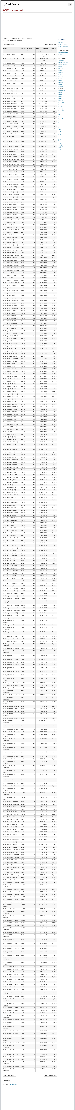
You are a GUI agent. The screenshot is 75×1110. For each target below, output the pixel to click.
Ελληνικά (60, 115)
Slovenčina (61, 102)
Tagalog (60, 108)
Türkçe (60, 112)
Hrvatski (60, 82)
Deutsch (60, 72)
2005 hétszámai (12, 1084)
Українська (61, 123)
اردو (59, 127)
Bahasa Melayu (62, 64)
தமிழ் (59, 139)
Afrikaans (61, 60)
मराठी (59, 133)
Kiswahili (60, 86)
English (60, 74)
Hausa (60, 80)
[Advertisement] (37, 23)
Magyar (60, 88)
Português (61, 98)
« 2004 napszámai (9, 44)
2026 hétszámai (62, 44)
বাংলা (59, 137)
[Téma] (70, 4)
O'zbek (60, 94)
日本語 (60, 145)
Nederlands (61, 90)
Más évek (7, 1080)
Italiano (60, 84)
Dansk (60, 70)
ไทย (59, 141)
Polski (60, 96)
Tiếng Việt (61, 111)
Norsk (60, 92)
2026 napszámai (63, 46)
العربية (60, 129)
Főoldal (60, 42)
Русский (60, 119)
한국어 (60, 149)
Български (61, 117)
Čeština (60, 68)
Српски (60, 121)
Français (60, 78)
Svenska (60, 106)
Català (60, 66)
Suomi (60, 104)
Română (60, 100)
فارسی (60, 131)
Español (60, 76)
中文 (59, 143)
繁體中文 (60, 147)
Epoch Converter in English (63, 53)
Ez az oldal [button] (63, 58)
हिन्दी (59, 135)
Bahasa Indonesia (63, 62)
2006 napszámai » (50, 44)
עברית (60, 125)
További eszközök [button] (64, 50)
